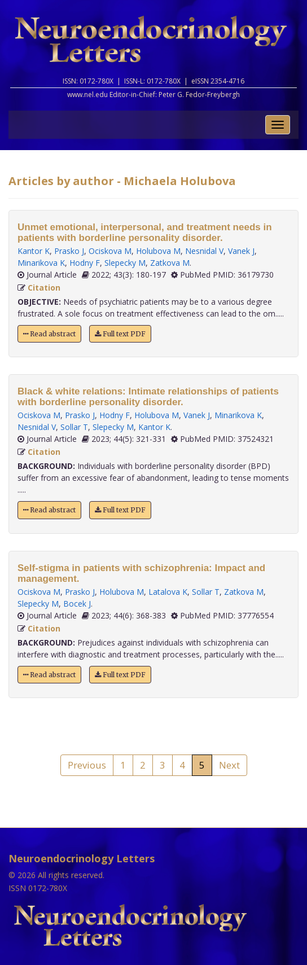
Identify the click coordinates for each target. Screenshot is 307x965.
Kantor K (33, 250)
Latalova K (167, 591)
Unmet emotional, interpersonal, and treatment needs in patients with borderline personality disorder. (144, 232)
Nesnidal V (204, 250)
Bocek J (77, 603)
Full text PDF (120, 334)
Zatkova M (170, 262)
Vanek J (241, 250)
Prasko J (69, 250)
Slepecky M (125, 262)
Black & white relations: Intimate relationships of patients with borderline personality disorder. (148, 396)
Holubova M (158, 250)
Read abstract (49, 334)
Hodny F (84, 262)
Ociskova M (110, 250)
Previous (87, 764)
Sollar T (74, 427)
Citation (44, 287)
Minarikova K (41, 262)
